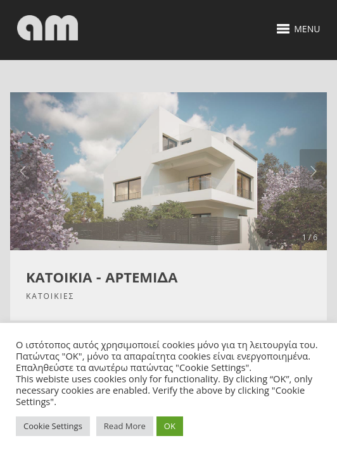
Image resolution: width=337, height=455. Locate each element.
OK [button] (169, 426)
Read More (125, 426)
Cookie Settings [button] (52, 426)
